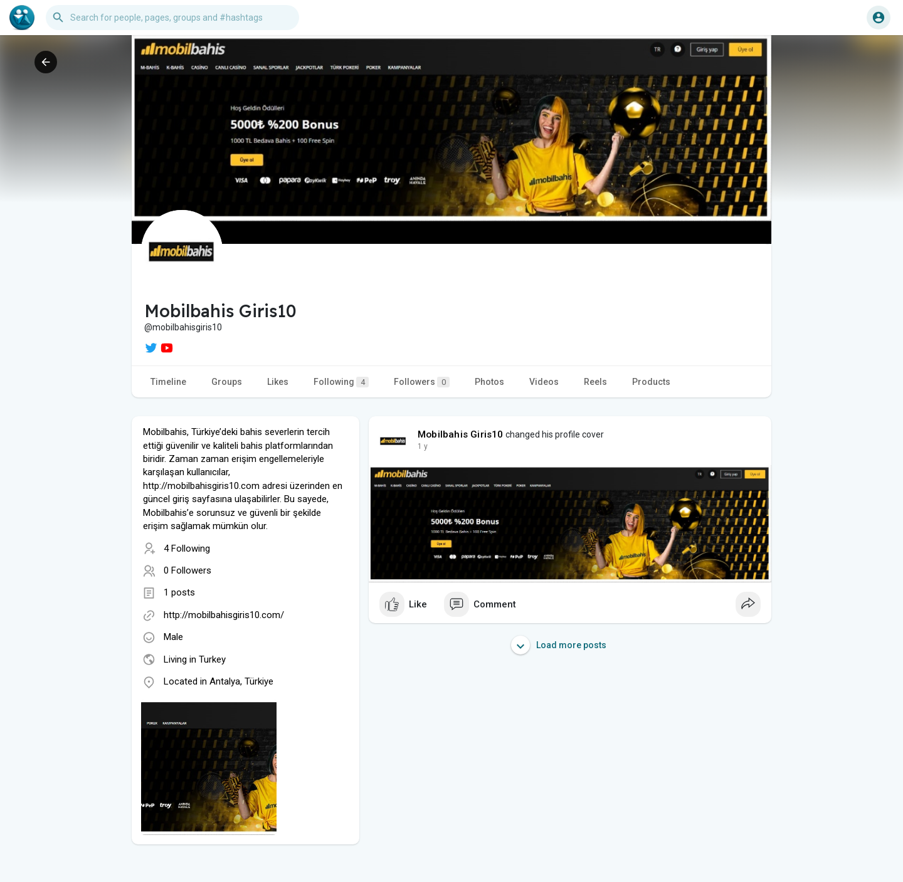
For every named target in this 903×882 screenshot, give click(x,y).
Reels (595, 382)
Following (341, 382)
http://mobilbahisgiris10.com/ (224, 615)
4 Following (187, 548)
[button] (172, 17)
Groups (226, 382)
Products (651, 382)
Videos (544, 382)
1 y (423, 446)
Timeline (168, 382)
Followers (422, 382)
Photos (489, 382)
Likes (277, 382)
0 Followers (187, 570)
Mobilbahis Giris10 (461, 434)
